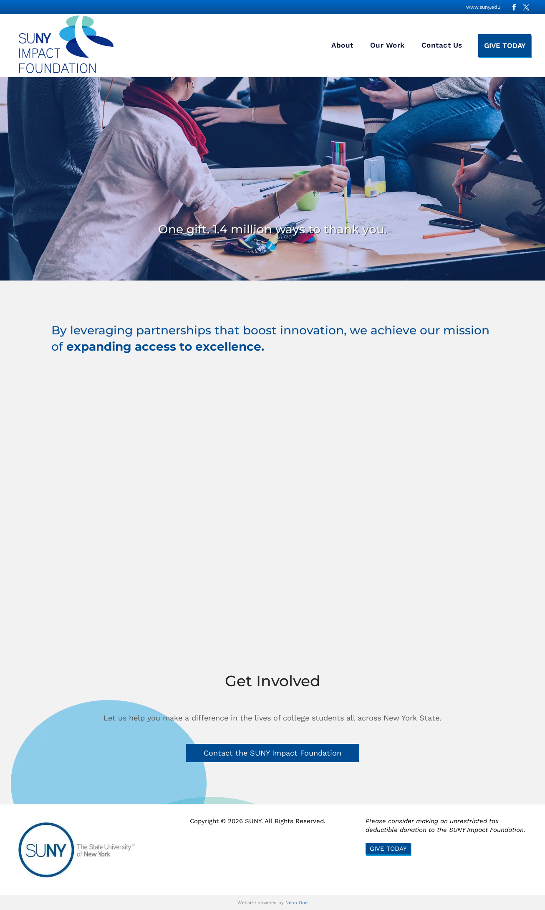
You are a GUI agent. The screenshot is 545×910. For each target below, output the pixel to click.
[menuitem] (342, 45)
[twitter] (526, 7)
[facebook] (514, 7)
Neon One (296, 902)
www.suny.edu (483, 7)
